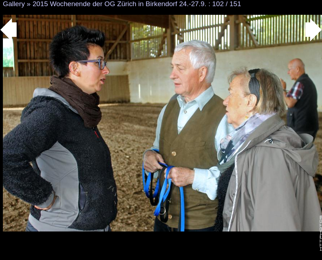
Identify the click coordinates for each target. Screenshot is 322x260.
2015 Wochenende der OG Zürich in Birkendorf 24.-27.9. (119, 4)
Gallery (14, 4)
